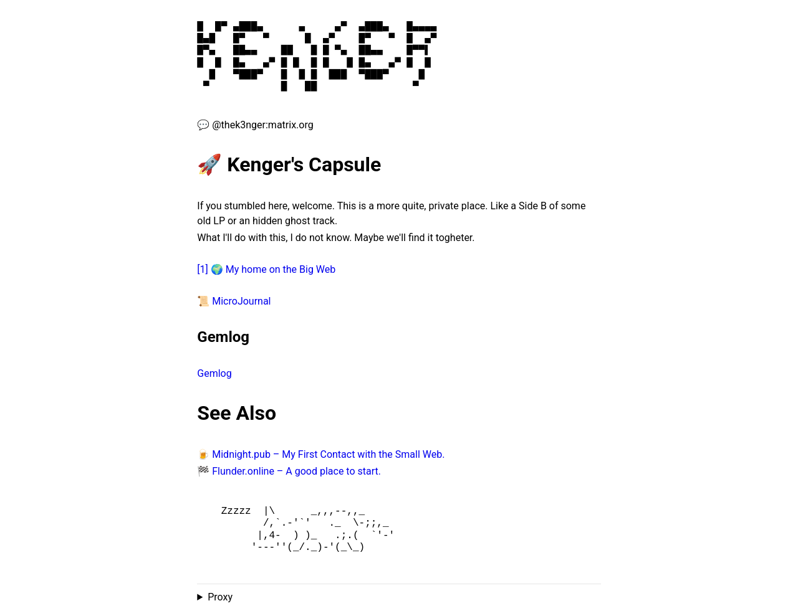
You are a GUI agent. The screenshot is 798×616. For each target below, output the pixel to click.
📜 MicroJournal (234, 301)
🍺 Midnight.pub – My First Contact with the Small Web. (321, 454)
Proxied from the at (398, 597)
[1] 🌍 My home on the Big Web (266, 269)
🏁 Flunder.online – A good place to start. (289, 471)
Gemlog (214, 373)
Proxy (220, 597)
